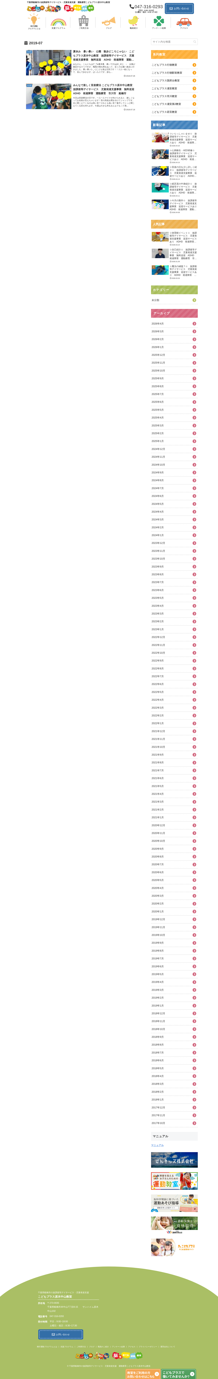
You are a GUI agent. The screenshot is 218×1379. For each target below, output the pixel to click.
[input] (174, 42)
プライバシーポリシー (148, 1346)
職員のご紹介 (103, 1346)
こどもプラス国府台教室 (166, 80)
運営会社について (167, 1346)
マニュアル (157, 1145)
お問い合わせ (179, 8)
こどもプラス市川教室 (164, 96)
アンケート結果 (118, 1346)
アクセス (131, 1346)
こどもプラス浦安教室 (164, 88)
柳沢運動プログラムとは (47, 1346)
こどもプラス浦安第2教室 (166, 104)
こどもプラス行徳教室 (164, 64)
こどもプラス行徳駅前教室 (167, 72)
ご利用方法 (81, 1346)
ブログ (92, 1346)
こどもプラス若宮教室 (164, 112)
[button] (194, 41)
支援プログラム (66, 1346)
